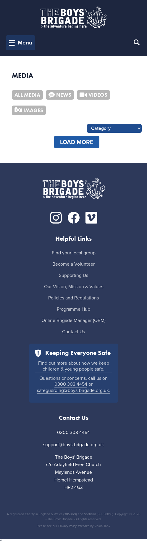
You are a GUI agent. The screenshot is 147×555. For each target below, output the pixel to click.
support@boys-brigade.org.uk (73, 445)
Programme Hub (73, 309)
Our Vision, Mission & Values (73, 287)
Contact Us (73, 332)
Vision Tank (102, 526)
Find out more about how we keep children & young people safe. (73, 366)
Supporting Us (73, 275)
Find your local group (74, 253)
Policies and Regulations (73, 298)
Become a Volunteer (73, 264)
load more (76, 142)
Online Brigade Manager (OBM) (73, 320)
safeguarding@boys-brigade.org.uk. (73, 390)
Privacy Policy (67, 526)
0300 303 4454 (70, 384)
